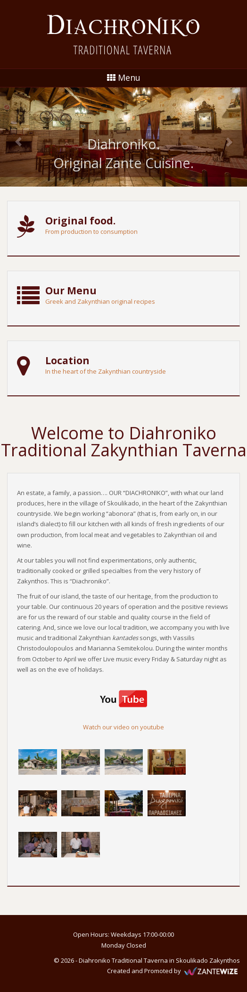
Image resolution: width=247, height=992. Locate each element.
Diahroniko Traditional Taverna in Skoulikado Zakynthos (159, 960)
